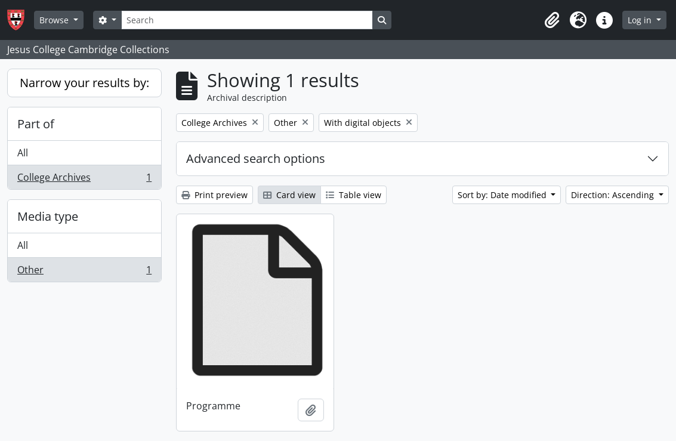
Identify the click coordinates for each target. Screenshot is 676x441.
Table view (353, 195)
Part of (35, 124)
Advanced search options (255, 158)
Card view (289, 195)
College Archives (84, 179)
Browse (55, 20)
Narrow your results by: (84, 83)
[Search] (247, 20)
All (22, 152)
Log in (641, 20)
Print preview (214, 195)
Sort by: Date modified (503, 195)
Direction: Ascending (613, 195)
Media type (47, 216)
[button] (552, 20)
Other (84, 272)
